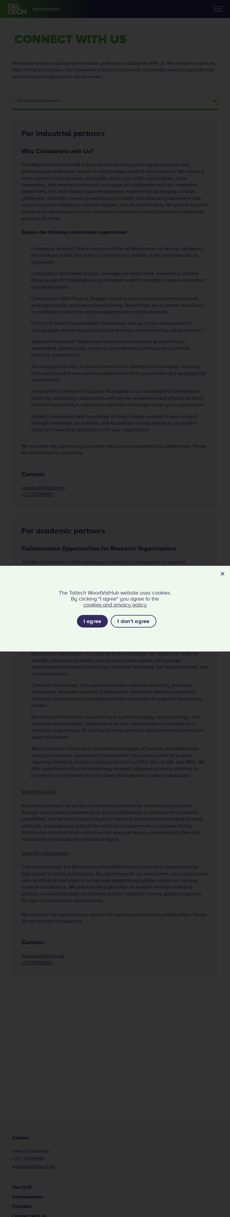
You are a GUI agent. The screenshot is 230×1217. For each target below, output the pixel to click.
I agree (93, 621)
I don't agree (133, 621)
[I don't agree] (222, 574)
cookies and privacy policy (115, 605)
